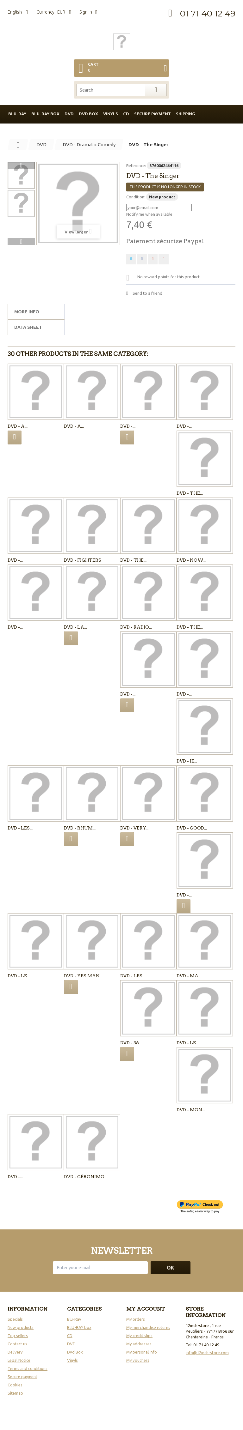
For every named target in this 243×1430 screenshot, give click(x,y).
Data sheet (28, 327)
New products (21, 1327)
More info (26, 311)
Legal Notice (19, 1360)
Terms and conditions (27, 1368)
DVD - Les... (20, 827)
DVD (69, 114)
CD (126, 114)
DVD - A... (18, 426)
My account (145, 1309)
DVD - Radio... (136, 627)
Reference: (136, 165)
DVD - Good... (192, 827)
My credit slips (139, 1335)
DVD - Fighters (82, 560)
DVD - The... (190, 493)
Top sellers (18, 1335)
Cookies (15, 1385)
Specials (15, 1319)
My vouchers (137, 1360)
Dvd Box (75, 1352)
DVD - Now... (191, 560)
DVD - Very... (134, 827)
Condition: (135, 197)
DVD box (88, 114)
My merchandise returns (148, 1327)
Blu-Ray (74, 1319)
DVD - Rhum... (80, 827)
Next (21, 241)
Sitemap (15, 1393)
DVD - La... (75, 627)
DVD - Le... (19, 975)
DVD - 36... (131, 1042)
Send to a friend (147, 293)
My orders (135, 1319)
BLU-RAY (17, 114)
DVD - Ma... (189, 975)
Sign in (85, 12)
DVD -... (127, 426)
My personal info (141, 1352)
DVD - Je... (187, 760)
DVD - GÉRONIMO (84, 1176)
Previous (21, 165)
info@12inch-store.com (207, 1352)
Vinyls (110, 114)
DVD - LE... (188, 1042)
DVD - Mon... (191, 1109)
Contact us (17, 1344)
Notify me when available (149, 214)
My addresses (139, 1344)
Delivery (15, 1352)
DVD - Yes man (82, 975)
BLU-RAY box (45, 114)
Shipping (185, 114)
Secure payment (152, 114)
